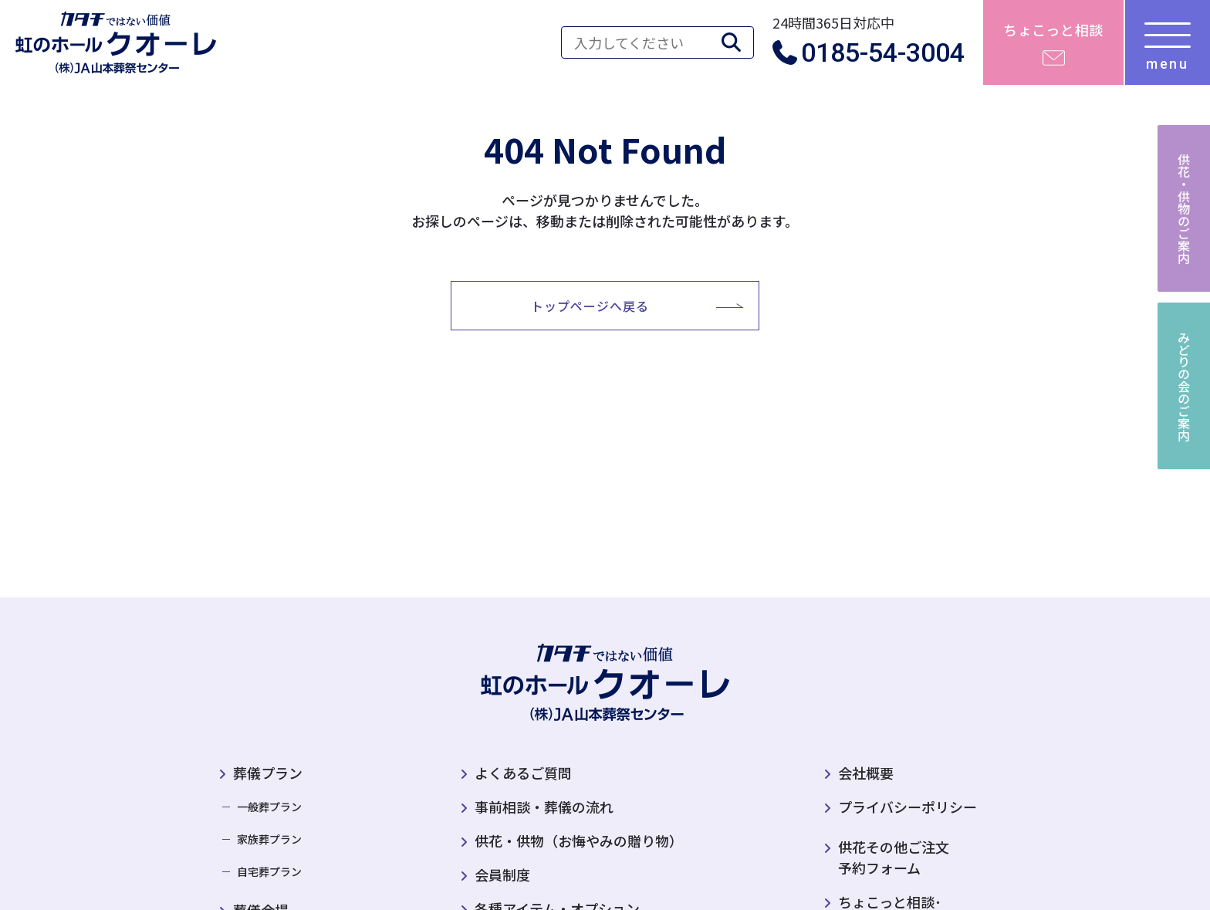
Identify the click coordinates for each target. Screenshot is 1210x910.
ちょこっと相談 (1053, 29)
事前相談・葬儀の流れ (544, 807)
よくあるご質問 (523, 773)
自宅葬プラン (269, 871)
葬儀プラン (267, 773)
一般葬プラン (269, 806)
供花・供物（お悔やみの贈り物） (579, 841)
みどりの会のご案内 (1184, 385)
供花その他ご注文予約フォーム (886, 857)
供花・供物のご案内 (1184, 208)
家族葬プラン (269, 839)
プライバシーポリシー (907, 807)
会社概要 (866, 773)
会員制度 (502, 874)
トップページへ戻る (590, 305)
